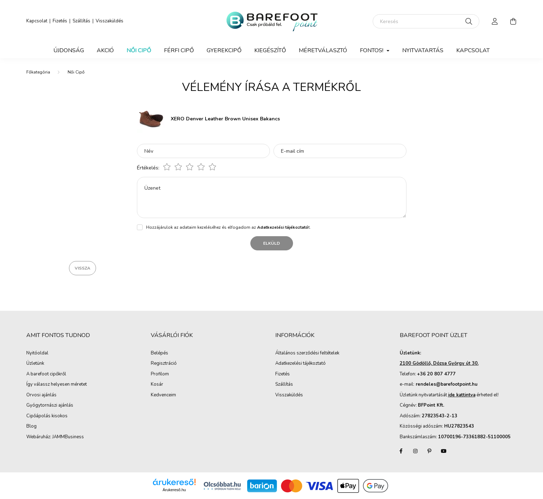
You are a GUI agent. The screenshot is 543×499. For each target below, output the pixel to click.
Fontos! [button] (372, 50)
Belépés (159, 353)
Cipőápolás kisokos (47, 416)
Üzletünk (35, 364)
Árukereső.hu (174, 490)
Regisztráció (164, 364)
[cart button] (513, 21)
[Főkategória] (38, 72)
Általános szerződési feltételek (307, 353)
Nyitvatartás (422, 50)
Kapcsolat (36, 21)
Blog (31, 426)
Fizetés (60, 21)
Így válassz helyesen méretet (56, 384)
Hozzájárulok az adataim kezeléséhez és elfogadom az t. (228, 227)
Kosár (157, 384)
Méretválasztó (323, 50)
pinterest (429, 451)
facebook (401, 451)
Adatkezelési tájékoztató (300, 364)
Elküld (271, 243)
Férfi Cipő (179, 50)
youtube (444, 451)
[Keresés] (426, 21)
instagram (415, 451)
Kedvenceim (163, 395)
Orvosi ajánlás (41, 395)
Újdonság (68, 50)
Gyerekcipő (224, 50)
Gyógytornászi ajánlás (49, 405)
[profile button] (495, 21)
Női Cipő (139, 50)
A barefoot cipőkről (46, 374)
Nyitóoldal (37, 353)
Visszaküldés (109, 21)
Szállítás (81, 21)
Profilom (160, 374)
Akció (105, 50)
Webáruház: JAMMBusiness (55, 437)
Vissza (82, 268)
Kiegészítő (270, 50)
